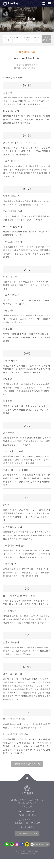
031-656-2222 (29, 811)
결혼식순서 (36, 38)
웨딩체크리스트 (46, 38)
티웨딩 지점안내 (41, 844)
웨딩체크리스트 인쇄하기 (24, 763)
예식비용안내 (17, 38)
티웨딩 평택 (11, 3)
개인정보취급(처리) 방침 (27, 833)
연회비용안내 (26, 38)
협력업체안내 (7, 38)
